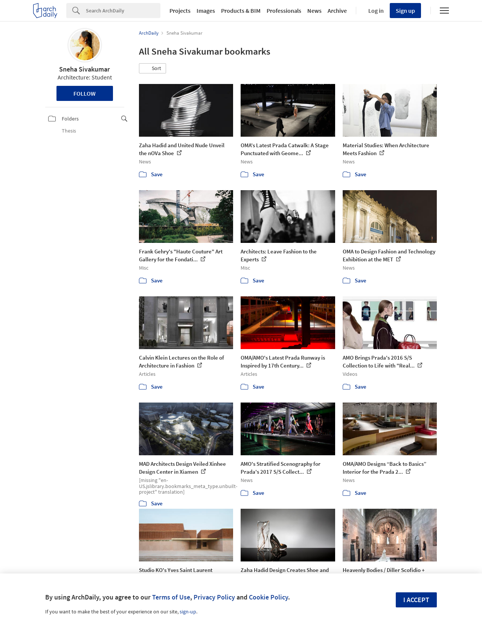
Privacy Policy (214, 597)
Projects (180, 11)
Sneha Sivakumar (84, 69)
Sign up (405, 10)
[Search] (123, 10)
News (314, 11)
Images (206, 11)
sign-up (188, 611)
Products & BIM (241, 11)
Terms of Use (171, 597)
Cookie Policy (268, 597)
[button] (152, 68)
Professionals (284, 11)
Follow (84, 93)
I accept (416, 599)
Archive (337, 11)
